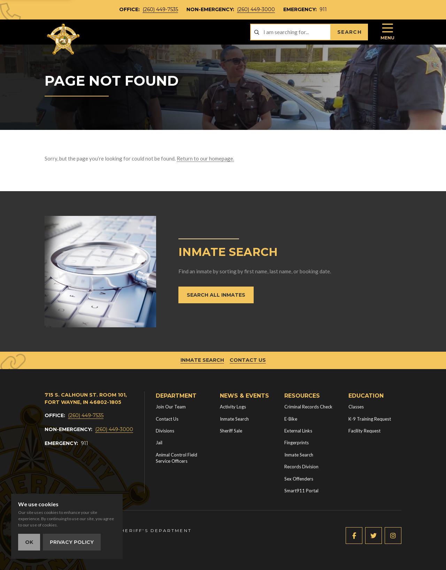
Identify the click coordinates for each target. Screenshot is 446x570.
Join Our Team (171, 406)
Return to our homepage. (205, 158)
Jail (159, 442)
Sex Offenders (298, 479)
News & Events (244, 395)
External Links (298, 431)
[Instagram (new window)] (393, 535)
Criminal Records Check (308, 406)
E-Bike (290, 419)
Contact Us (248, 360)
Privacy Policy (72, 542)
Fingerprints (296, 442)
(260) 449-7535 (160, 9)
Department (176, 395)
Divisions (165, 431)
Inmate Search (202, 360)
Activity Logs (233, 406)
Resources (302, 395)
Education (366, 395)
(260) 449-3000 (256, 9)
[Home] (64, 39)
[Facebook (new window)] (354, 535)
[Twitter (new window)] (373, 535)
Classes (356, 406)
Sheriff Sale (231, 431)
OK (29, 542)
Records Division (301, 466)
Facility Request (364, 431)
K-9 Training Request (369, 419)
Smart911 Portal (301, 490)
